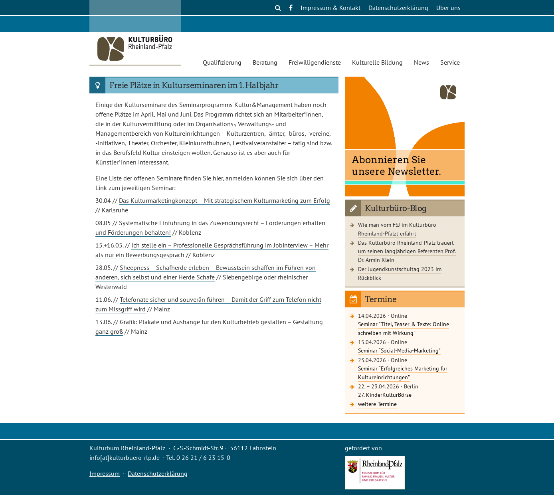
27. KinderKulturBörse (385, 394)
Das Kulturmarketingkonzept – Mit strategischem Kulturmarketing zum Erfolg (224, 200)
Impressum (104, 473)
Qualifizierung (222, 62)
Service (450, 62)
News (421, 62)
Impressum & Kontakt (330, 8)
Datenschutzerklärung (398, 8)
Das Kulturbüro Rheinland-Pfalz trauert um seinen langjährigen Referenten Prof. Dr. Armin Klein (407, 251)
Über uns (448, 8)
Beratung (265, 62)
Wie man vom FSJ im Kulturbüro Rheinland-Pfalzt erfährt (397, 229)
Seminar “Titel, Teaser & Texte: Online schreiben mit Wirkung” (403, 328)
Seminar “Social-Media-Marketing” (399, 350)
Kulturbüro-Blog (396, 208)
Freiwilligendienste (315, 62)
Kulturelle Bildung (377, 62)
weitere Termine (377, 404)
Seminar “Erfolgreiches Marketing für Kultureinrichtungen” (402, 372)
